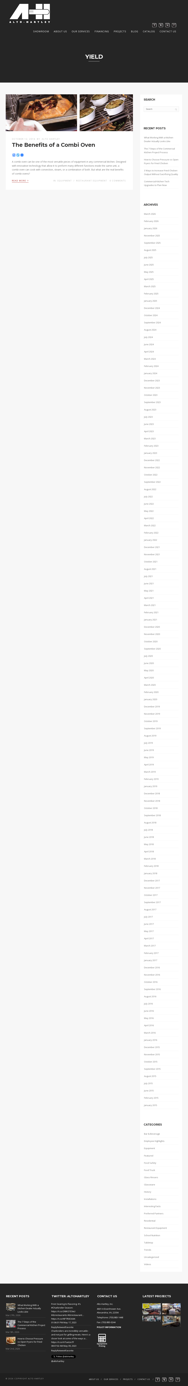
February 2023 (151, 445)
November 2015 (152, 1054)
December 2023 (152, 380)
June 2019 (149, 750)
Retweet (61, 1327)
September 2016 (152, 989)
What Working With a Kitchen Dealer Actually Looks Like (158, 139)
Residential (149, 1220)
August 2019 (150, 735)
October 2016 (150, 981)
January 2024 (150, 373)
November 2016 (152, 974)
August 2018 (150, 822)
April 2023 (149, 431)
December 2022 (152, 460)
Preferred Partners (153, 1213)
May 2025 (149, 271)
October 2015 (150, 1061)
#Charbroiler (57, 1307)
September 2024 (152, 322)
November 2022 (152, 467)
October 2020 (150, 641)
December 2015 (152, 1047)
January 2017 (150, 960)
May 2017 (149, 931)
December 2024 (152, 308)
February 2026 (151, 221)
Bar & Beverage (152, 1133)
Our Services (81, 31)
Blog (134, 31)
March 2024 (150, 358)
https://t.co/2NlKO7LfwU (63, 1311)
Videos (147, 1264)
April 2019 (149, 764)
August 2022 (150, 489)
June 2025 (149, 264)
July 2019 (148, 742)
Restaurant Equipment (91, 180)
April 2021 (149, 597)
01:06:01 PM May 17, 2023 (63, 1322)
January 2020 (150, 699)
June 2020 (149, 663)
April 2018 (149, 851)
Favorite (69, 1327)
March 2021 (150, 605)
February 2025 (151, 293)
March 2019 (150, 771)
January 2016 (150, 1039)
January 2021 (150, 619)
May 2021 (149, 590)
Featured (148, 1155)
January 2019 (150, 786)
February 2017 (151, 953)
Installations (150, 1199)
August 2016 (150, 996)
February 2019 (151, 779)
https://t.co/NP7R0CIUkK (63, 1318)
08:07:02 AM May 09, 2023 (63, 1345)
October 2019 (150, 721)
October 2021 (150, 561)
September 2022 (152, 481)
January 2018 (150, 873)
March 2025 (150, 286)
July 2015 (148, 1083)
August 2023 (150, 409)
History (147, 1191)
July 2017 (148, 916)
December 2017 (152, 880)
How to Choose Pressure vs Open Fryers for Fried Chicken (161, 161)
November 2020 (152, 634)
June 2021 (149, 583)
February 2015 (151, 1097)
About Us (60, 31)
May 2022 (149, 510)
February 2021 (151, 612)
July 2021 (148, 576)
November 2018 (152, 800)
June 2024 (149, 344)
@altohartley (57, 1361)
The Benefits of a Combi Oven (53, 145)
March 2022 (150, 525)
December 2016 (152, 967)
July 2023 (148, 416)
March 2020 (150, 684)
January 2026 (150, 228)
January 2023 (150, 452)
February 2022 (151, 532)
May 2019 (149, 757)
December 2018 (152, 793)
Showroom (41, 31)
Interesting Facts (152, 1206)
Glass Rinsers (151, 1177)
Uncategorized (151, 1257)
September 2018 (152, 815)
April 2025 (149, 279)
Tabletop (148, 1242)
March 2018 (150, 858)
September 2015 (152, 1068)
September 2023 (152, 402)
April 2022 (149, 518)
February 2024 (151, 366)
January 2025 (150, 300)
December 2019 (152, 706)
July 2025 (148, 257)
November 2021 (152, 554)
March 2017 (150, 945)
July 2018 (148, 829)
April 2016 (149, 1025)
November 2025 (152, 235)
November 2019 (152, 713)
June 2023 (149, 424)
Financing (102, 31)
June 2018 (149, 837)
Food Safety (150, 1162)
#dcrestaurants (59, 1315)
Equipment (65, 180)
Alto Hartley (51, 139)
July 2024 (148, 337)
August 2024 (150, 329)
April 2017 (149, 938)
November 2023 (152, 387)
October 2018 (150, 808)
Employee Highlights (154, 1141)
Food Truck (149, 1170)
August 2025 (150, 250)
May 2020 (149, 670)
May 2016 (149, 1018)
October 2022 (150, 474)
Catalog (149, 31)
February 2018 (151, 865)
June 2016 (149, 1010)
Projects (120, 31)
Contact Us (168, 31)
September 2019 (152, 728)
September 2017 (152, 902)
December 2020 (152, 626)
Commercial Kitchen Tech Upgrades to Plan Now (156, 183)
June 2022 (149, 503)
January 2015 (150, 1105)
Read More (20, 180)
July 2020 (148, 655)
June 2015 (149, 1090)
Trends (147, 1249)
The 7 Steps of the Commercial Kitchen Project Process (159, 150)
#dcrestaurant (74, 1315)
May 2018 (149, 844)
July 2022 (148, 496)
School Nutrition (152, 1235)
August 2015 (150, 1076)
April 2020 (149, 677)
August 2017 (150, 909)
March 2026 (150, 213)
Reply (54, 1327)
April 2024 (149, 351)
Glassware (149, 1184)
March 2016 (150, 1032)
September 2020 (152, 648)
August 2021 (150, 569)
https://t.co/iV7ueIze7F (62, 1342)
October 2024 (150, 315)
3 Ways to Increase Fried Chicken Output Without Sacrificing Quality (161, 172)
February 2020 (151, 692)
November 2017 (152, 887)
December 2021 (152, 547)
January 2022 (150, 539)
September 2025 (152, 242)
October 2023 (150, 394)
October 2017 (150, 895)
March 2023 (150, 438)
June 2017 (149, 923)
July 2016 (148, 1003)
